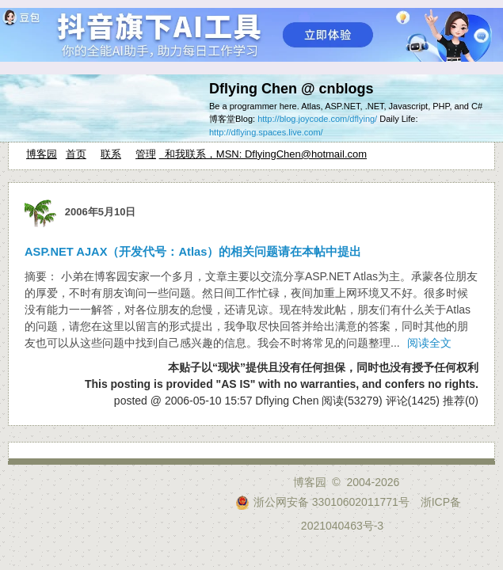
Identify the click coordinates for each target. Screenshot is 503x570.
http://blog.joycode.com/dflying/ (317, 119)
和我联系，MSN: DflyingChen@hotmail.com (263, 154)
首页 (76, 154)
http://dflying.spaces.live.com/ (266, 132)
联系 (111, 154)
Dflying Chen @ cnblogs (291, 89)
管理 (145, 154)
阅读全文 (429, 342)
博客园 (41, 154)
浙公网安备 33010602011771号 (322, 502)
